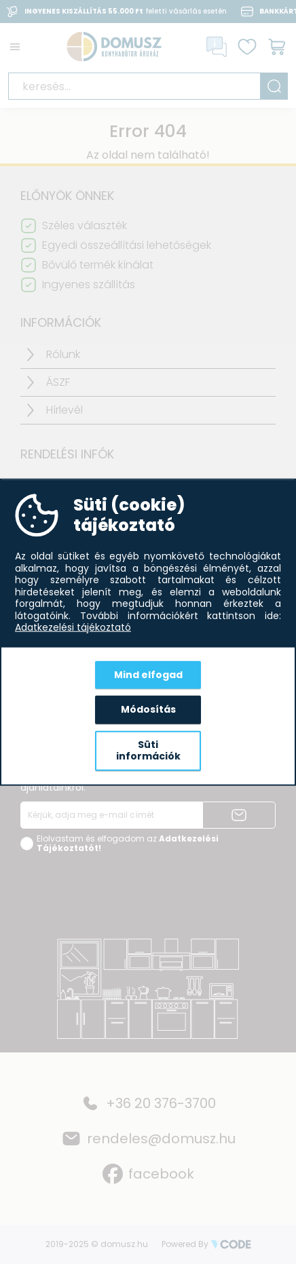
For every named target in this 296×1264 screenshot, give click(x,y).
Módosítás (148, 709)
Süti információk (148, 750)
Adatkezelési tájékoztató (73, 628)
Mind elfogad (148, 674)
